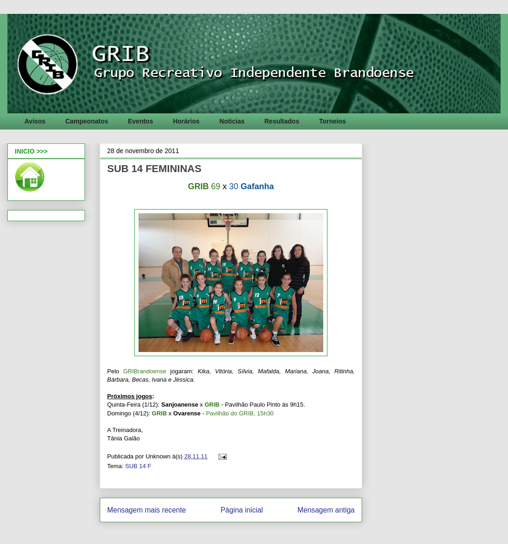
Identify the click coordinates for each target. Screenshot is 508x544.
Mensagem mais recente (146, 510)
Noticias (231, 121)
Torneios (332, 121)
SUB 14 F (138, 466)
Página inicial (241, 510)
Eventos (140, 121)
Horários (186, 121)
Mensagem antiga (326, 510)
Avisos (34, 121)
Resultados (281, 121)
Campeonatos (86, 121)
